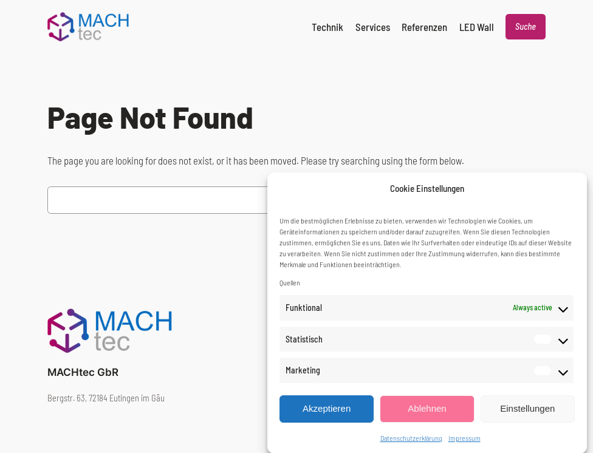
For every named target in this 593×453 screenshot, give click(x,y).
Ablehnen (427, 414)
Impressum (464, 444)
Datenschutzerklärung (411, 444)
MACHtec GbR (82, 372)
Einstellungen (527, 414)
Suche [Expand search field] (525, 26)
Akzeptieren (327, 414)
